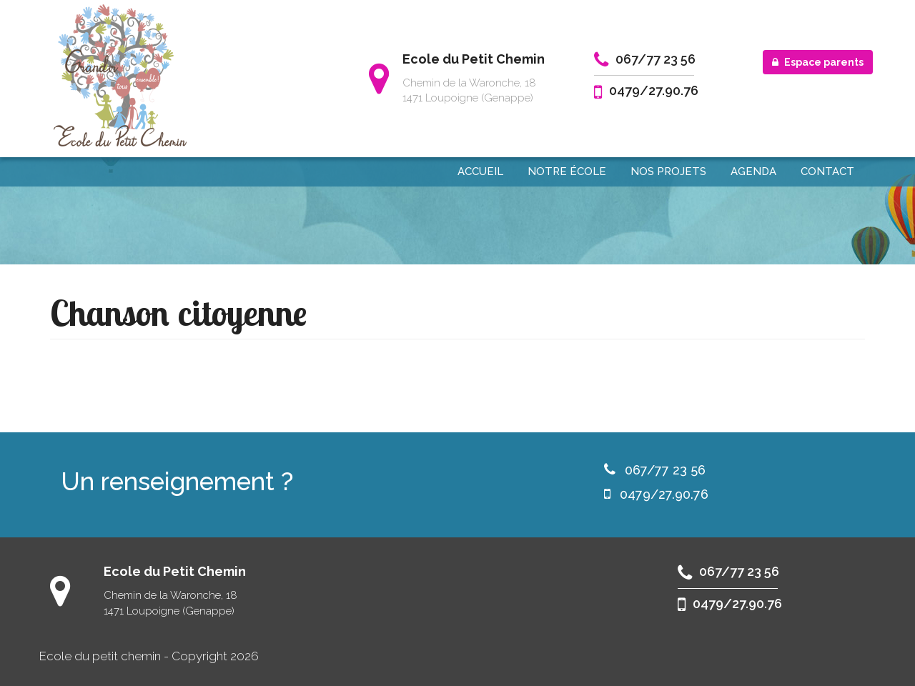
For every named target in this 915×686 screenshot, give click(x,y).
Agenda (753, 171)
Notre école (567, 171)
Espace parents (818, 62)
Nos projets (668, 171)
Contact (827, 171)
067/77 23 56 (655, 58)
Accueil (480, 171)
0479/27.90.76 (653, 90)
